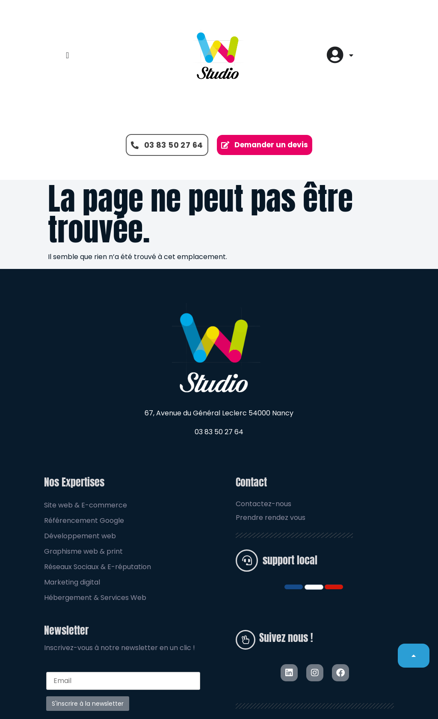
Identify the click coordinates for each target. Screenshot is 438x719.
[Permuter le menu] (67, 55)
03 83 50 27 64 (219, 432)
